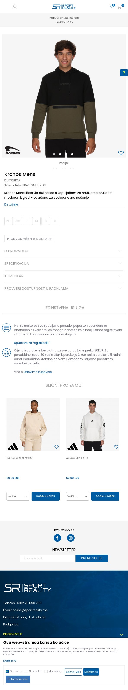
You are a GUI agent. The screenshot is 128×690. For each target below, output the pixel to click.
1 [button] (55, 155)
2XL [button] (8, 221)
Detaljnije (11, 204)
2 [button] (61, 155)
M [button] (36, 221)
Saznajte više (65, 21)
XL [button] (55, 221)
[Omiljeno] (112, 6)
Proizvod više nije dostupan (29, 239)
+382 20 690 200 (29, 603)
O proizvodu (63, 251)
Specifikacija (63, 264)
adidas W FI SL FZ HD (19, 458)
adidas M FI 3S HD (77, 458)
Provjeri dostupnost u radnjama (63, 289)
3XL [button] (17, 221)
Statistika (35, 671)
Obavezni (16, 671)
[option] (64, 96)
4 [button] (73, 155)
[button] (121, 153)
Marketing (55, 671)
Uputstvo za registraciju (32, 343)
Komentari (63, 276)
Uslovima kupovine (38, 372)
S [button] (46, 221)
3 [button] (67, 155)
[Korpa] (119, 7)
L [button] (27, 221)
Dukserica (12, 180)
